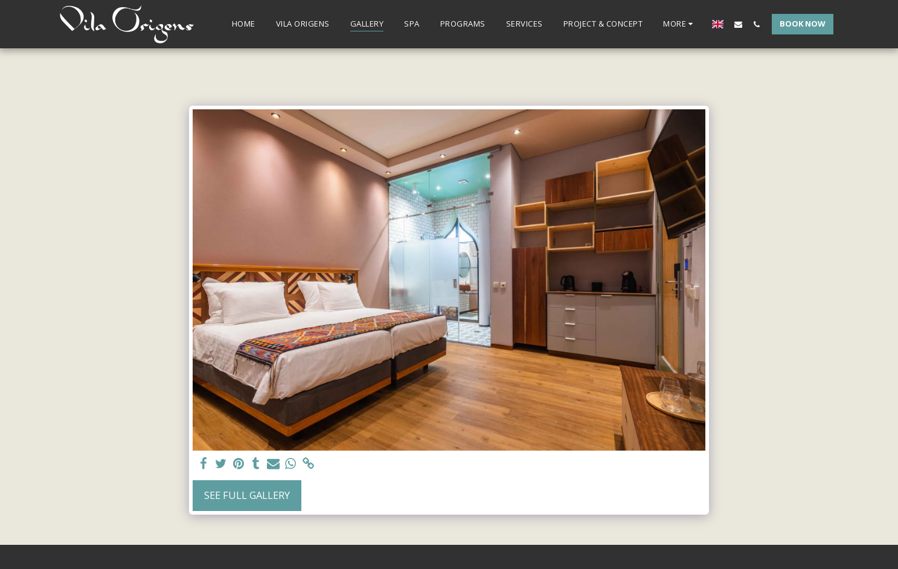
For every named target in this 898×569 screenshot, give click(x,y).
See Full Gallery (247, 495)
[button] (738, 24)
